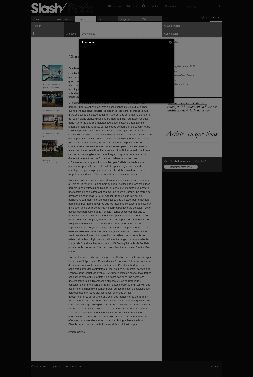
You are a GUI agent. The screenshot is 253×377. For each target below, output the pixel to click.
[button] (170, 42)
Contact (215, 366)
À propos (55, 366)
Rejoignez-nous (73, 366)
